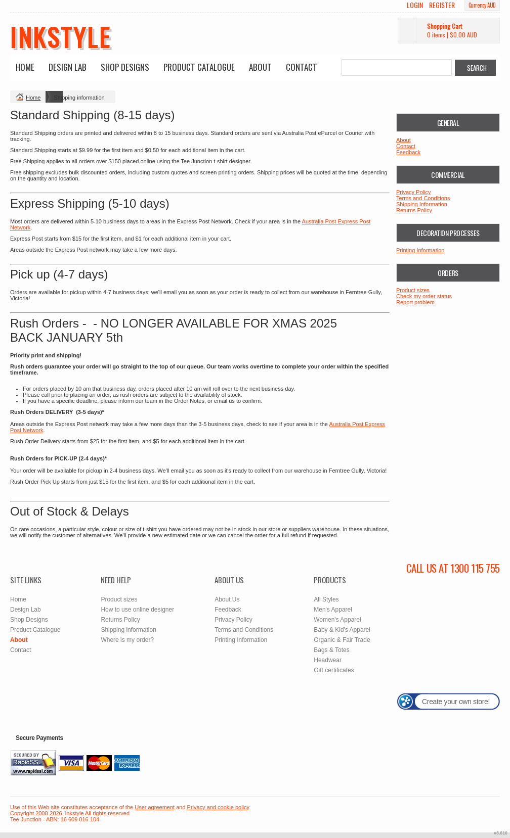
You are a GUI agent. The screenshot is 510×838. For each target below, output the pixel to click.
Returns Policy (414, 210)
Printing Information (420, 250)
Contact (301, 67)
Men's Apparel (333, 609)
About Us (227, 599)
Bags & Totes (332, 650)
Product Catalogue (199, 67)
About (260, 67)
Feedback (408, 152)
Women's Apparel (337, 619)
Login (415, 5)
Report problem (415, 302)
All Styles (326, 599)
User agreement (155, 807)
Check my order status (424, 296)
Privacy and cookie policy (218, 807)
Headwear (328, 660)
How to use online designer (137, 609)
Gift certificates (334, 670)
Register (442, 5)
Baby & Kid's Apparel (342, 629)
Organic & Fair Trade (342, 639)
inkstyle (60, 36)
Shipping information (128, 629)
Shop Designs (125, 67)
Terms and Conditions (423, 198)
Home (25, 67)
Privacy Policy (413, 192)
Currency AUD (482, 5)
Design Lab (68, 67)
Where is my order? (127, 639)
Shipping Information (421, 204)
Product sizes (413, 290)
